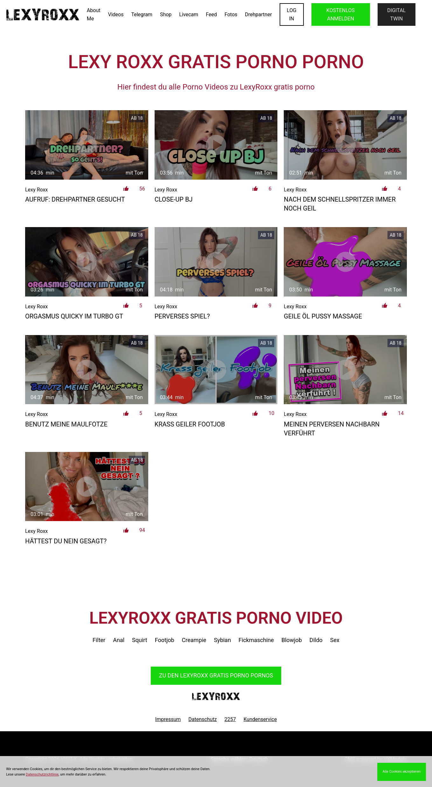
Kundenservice (260, 719)
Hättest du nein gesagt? (66, 541)
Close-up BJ (174, 199)
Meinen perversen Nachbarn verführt (332, 428)
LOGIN (291, 14)
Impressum (168, 719)
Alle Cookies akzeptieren (401, 771)
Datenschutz (202, 719)
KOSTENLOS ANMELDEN (340, 14)
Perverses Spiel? (182, 316)
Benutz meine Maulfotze (66, 424)
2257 (230, 719)
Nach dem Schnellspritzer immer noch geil (339, 204)
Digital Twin (396, 14)
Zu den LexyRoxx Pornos (216, 675)
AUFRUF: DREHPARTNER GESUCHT (75, 199)
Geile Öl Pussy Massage (323, 316)
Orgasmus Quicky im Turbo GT (74, 316)
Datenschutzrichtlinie (42, 774)
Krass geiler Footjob (190, 424)
